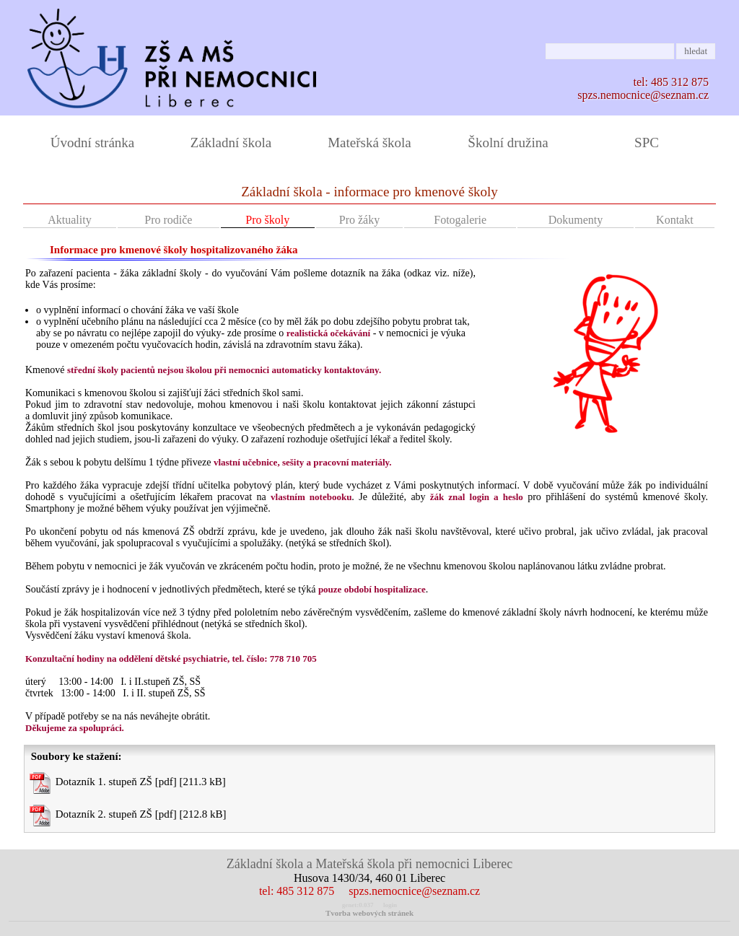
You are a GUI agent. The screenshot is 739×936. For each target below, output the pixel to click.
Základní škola (231, 142)
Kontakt (675, 220)
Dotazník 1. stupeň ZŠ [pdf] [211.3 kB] (128, 783)
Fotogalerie (460, 220)
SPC (646, 142)
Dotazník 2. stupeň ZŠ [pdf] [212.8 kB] (128, 815)
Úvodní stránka (93, 142)
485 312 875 (680, 82)
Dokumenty (575, 220)
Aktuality (69, 220)
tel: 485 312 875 (296, 891)
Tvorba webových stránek (369, 913)
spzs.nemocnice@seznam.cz (643, 95)
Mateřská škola (369, 142)
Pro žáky (359, 220)
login (390, 905)
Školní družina (508, 142)
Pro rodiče (168, 220)
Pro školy (267, 220)
